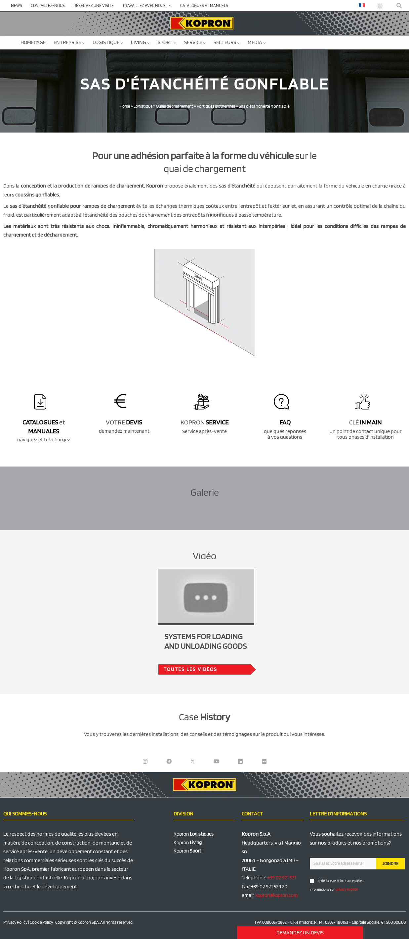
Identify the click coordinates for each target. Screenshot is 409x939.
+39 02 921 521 (282, 877)
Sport (167, 42)
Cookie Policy (41, 922)
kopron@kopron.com (278, 895)
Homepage (33, 42)
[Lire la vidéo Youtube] (206, 596)
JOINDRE (390, 863)
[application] (169, 5)
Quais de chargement (174, 106)
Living (140, 42)
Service (195, 42)
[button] (399, 6)
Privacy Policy (15, 922)
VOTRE (124, 422)
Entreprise (69, 42)
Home (120, 106)
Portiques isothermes (219, 106)
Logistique (108, 42)
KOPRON (204, 422)
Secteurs (227, 42)
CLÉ (365, 422)
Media (257, 42)
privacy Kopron (347, 889)
